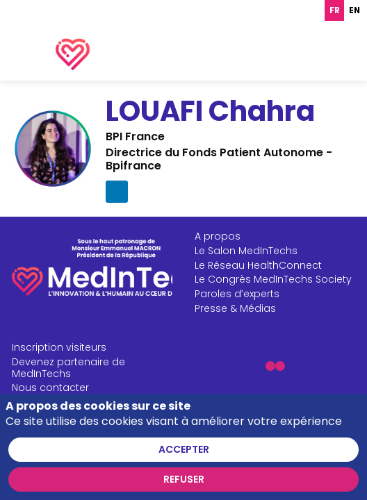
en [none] (354, 10)
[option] (354, 10)
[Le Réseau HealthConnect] (278, 300)
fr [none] (334, 10)
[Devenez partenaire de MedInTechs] (95, 402)
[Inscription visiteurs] (95, 382)
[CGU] (95, 452)
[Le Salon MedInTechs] (278, 285)
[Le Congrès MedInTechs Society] (278, 314)
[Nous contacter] (95, 422)
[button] (270, 401)
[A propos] (278, 270)
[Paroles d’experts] (278, 329)
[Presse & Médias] (278, 343)
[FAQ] (95, 480)
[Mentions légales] (95, 437)
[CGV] (95, 466)
